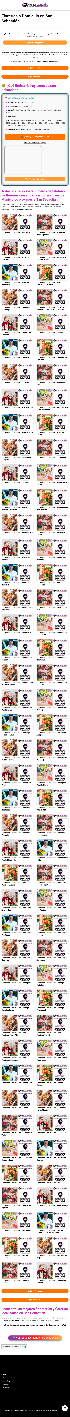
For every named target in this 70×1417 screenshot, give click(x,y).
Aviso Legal (7, 1381)
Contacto (6, 1378)
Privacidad (6, 1387)
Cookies (6, 1384)
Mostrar (22, 1347)
